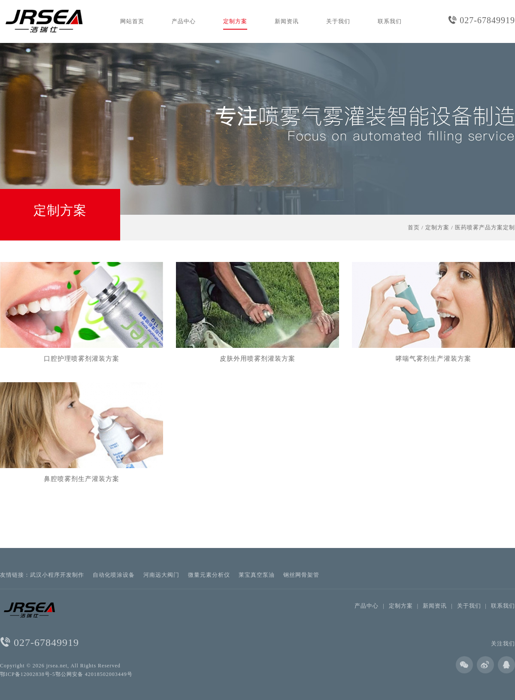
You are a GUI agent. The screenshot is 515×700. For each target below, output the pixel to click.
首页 (414, 227)
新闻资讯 (287, 21)
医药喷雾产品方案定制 (485, 227)
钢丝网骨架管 (301, 575)
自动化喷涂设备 (114, 575)
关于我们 (338, 21)
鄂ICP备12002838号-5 (27, 674)
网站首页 (132, 21)
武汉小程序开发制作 (57, 575)
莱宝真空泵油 (257, 575)
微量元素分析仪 (209, 575)
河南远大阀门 (161, 575)
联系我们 (390, 21)
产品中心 (184, 21)
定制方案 (235, 21)
